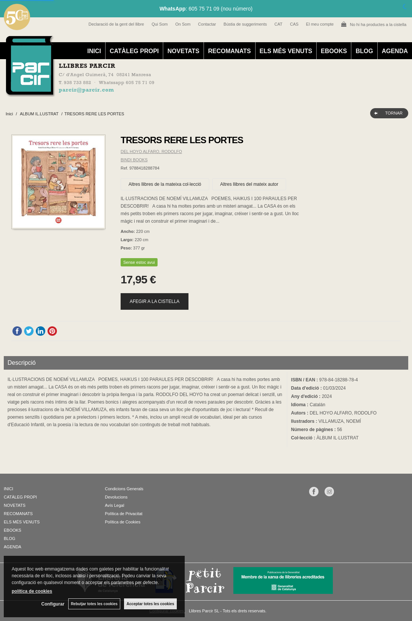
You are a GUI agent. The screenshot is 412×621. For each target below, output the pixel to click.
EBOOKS (334, 51)
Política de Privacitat (123, 513)
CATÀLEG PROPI (134, 51)
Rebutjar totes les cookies (94, 604)
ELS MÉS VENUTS (286, 51)
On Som (182, 24)
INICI (94, 51)
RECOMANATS (229, 51)
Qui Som (160, 24)
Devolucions (116, 497)
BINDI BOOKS (134, 160)
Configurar (52, 604)
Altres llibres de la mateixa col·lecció (165, 184)
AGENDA (395, 51)
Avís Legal (114, 505)
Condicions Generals (124, 488)
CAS (294, 24)
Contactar (207, 24)
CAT (278, 24)
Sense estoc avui (139, 262)
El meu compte (320, 24)
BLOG (364, 51)
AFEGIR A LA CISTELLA (154, 301)
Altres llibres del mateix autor (249, 184)
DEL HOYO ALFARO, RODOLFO (151, 151)
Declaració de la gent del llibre (116, 24)
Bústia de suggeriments (245, 24)
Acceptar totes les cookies (150, 604)
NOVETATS (183, 51)
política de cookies (32, 591)
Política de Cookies (122, 522)
